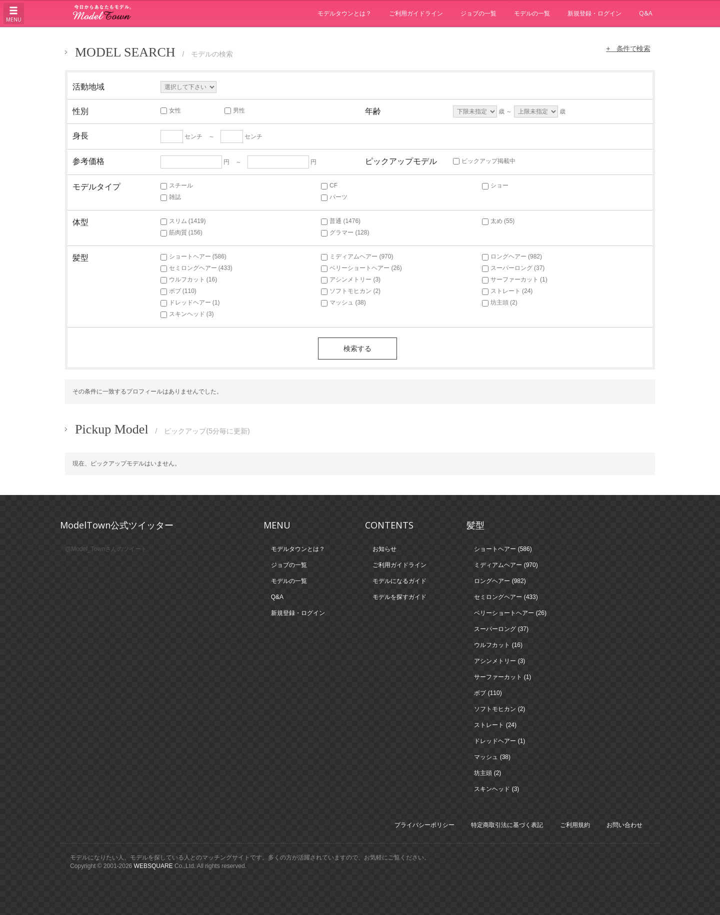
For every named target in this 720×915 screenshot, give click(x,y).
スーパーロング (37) (513, 268)
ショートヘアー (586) (193, 256)
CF (329, 185)
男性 (234, 110)
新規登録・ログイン (595, 13)
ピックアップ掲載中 (484, 161)
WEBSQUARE (153, 866)
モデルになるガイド (399, 581)
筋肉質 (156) (181, 232)
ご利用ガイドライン (416, 13)
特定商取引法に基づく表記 (507, 825)
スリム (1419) (183, 221)
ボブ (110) (178, 291)
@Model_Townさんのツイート (106, 549)
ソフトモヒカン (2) (350, 291)
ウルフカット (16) (189, 279)
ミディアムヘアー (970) (357, 256)
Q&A (645, 13)
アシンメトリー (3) (350, 279)
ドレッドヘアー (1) (190, 302)
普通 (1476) (340, 221)
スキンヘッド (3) (187, 314)
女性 (170, 110)
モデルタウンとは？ (345, 13)
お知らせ (384, 549)
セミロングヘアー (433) (196, 268)
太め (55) (498, 221)
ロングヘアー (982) (512, 256)
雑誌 (170, 197)
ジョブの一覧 (478, 13)
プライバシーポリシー (424, 825)
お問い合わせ (624, 825)
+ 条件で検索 (627, 48)
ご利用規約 (575, 825)
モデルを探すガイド (399, 597)
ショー (495, 185)
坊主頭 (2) (500, 302)
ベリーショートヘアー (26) (361, 268)
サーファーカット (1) (515, 279)
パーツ (334, 197)
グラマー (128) (345, 232)
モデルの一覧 (532, 13)
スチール (176, 185)
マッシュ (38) (343, 302)
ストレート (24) (507, 291)
